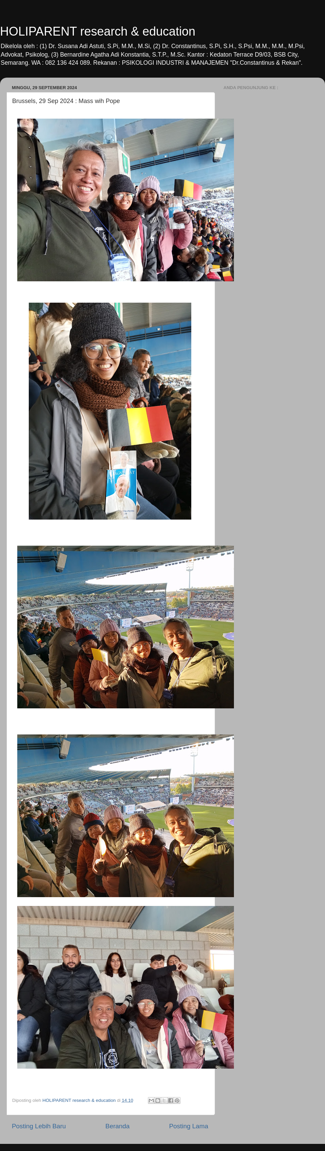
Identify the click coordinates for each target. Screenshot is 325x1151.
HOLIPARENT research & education (97, 31)
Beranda (117, 1126)
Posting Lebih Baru (39, 1126)
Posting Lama (188, 1126)
